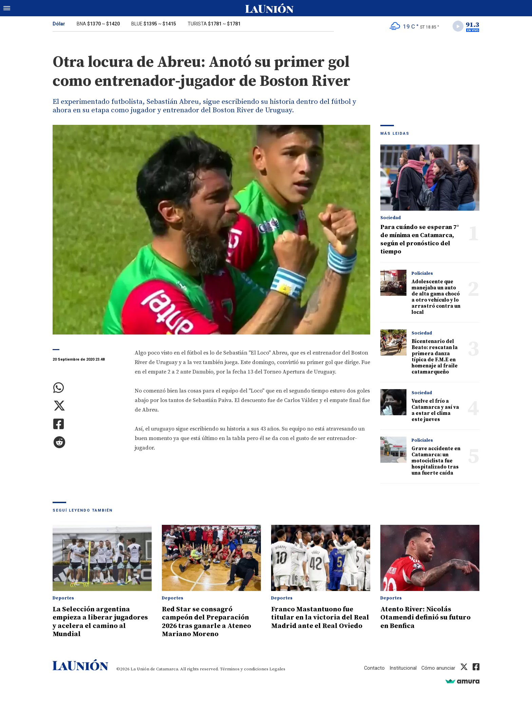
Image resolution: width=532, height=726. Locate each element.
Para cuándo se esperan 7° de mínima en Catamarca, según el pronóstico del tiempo (419, 240)
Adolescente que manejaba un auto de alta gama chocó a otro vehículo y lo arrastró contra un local (436, 297)
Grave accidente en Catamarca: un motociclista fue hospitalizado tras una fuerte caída (436, 461)
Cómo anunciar (438, 668)
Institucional (402, 668)
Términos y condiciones (244, 669)
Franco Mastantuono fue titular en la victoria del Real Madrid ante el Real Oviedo (315, 622)
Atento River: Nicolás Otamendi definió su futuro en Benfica (428, 618)
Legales (277, 669)
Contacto (373, 668)
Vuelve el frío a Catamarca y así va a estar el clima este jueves (435, 411)
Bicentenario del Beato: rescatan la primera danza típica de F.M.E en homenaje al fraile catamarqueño (435, 357)
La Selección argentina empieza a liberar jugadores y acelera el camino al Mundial (102, 622)
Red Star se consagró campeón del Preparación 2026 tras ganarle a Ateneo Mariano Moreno (208, 622)
